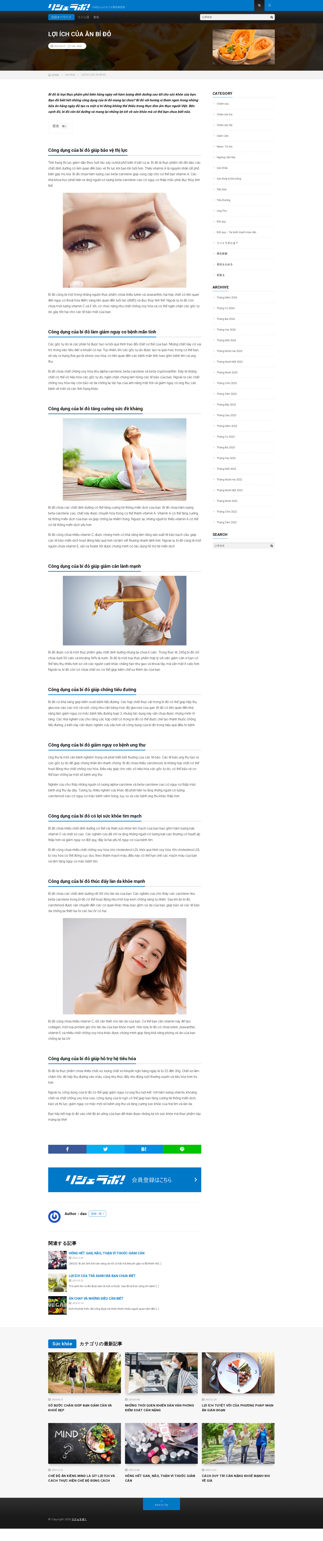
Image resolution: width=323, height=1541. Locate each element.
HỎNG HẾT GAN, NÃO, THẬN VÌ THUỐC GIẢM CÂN (106, 1257)
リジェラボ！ (79, 1531)
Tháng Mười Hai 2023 (230, 354)
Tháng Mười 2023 (228, 375)
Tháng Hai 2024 (227, 333)
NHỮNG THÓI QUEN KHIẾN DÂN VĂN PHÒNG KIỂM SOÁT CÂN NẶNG (157, 1412)
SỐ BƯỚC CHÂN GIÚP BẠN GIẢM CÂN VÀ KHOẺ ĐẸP (84, 1412)
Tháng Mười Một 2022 (231, 493)
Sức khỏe (76, 49)
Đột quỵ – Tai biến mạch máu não (238, 235)
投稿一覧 (96, 1217)
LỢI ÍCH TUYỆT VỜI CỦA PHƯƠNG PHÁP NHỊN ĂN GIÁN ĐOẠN (237, 1412)
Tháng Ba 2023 (226, 450)
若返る (221, 278)
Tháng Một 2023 (227, 472)
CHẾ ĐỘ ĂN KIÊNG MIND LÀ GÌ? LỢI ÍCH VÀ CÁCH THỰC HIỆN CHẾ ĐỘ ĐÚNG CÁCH (83, 1487)
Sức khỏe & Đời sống (230, 182)
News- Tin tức (225, 150)
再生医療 (222, 257)
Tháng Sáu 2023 (227, 418)
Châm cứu (223, 107)
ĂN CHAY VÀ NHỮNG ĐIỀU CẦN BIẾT (96, 1302)
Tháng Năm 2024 (228, 301)
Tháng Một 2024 (227, 343)
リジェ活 (83, 20)
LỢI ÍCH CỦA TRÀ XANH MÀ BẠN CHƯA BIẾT (102, 1280)
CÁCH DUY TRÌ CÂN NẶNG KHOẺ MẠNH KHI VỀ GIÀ (237, 1485)
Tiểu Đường (224, 203)
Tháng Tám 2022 (228, 525)
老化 (96, 20)
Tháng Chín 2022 (228, 515)
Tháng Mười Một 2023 (231, 365)
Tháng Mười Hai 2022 (230, 483)
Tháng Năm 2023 (228, 429)
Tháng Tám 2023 (228, 397)
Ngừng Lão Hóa (227, 160)
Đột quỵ (221, 225)
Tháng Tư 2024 (226, 311)
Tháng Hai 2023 (227, 461)
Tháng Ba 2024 (226, 322)
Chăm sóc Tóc (226, 128)
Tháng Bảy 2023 (227, 408)
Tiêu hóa (222, 192)
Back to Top (161, 1517)
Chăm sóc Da (225, 117)
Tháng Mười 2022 (228, 504)
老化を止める (225, 267)
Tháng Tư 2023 (226, 440)
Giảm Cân (223, 139)
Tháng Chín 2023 (228, 386)
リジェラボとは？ (228, 246)
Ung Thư (222, 214)
